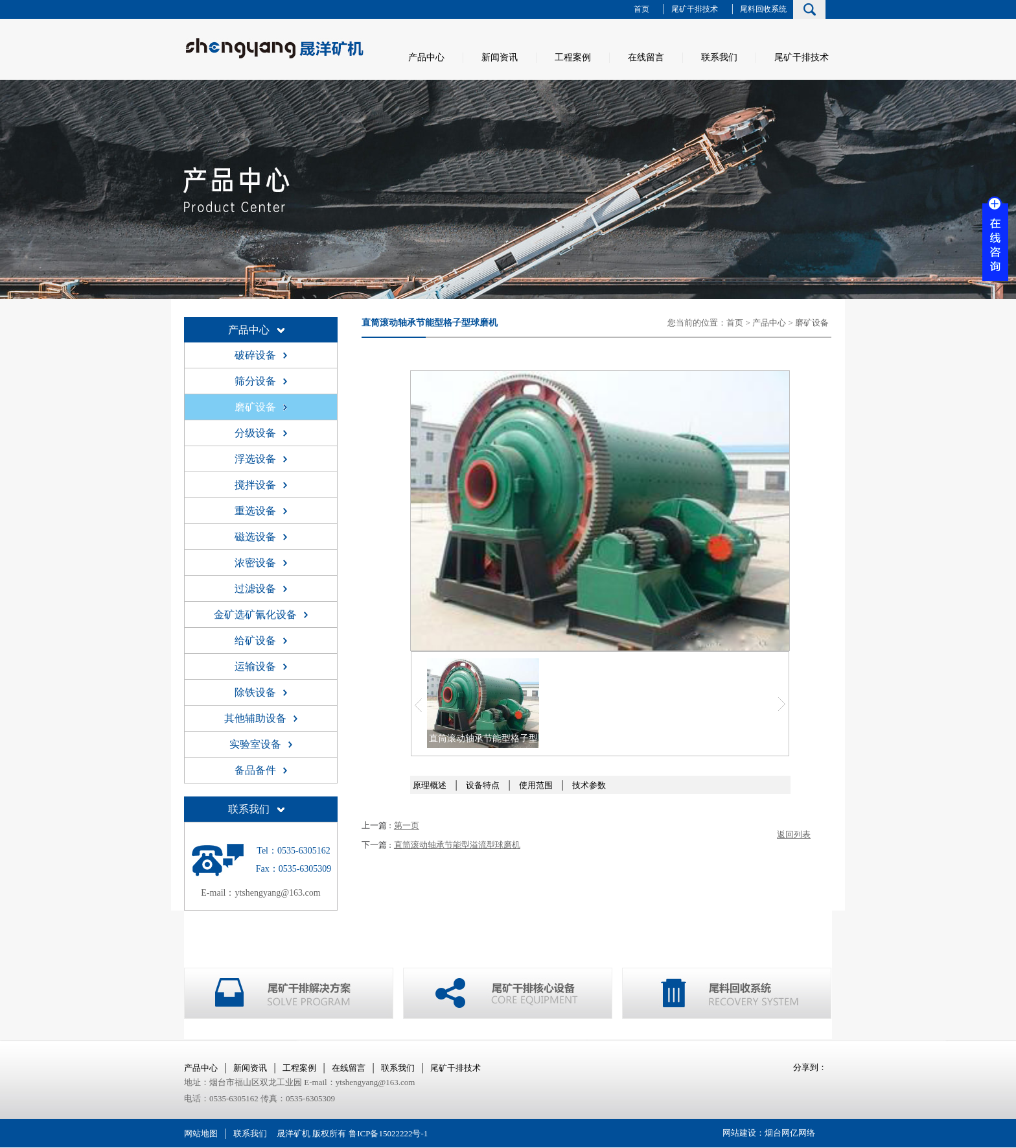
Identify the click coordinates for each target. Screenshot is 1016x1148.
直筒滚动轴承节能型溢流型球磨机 (457, 845)
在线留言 (646, 57)
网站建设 (739, 1133)
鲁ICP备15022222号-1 (388, 1133)
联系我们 (719, 57)
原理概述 (429, 785)
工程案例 (573, 57)
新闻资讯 (499, 57)
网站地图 (201, 1133)
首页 (641, 9)
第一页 (406, 825)
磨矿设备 (812, 323)
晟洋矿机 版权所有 (311, 1133)
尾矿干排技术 (694, 9)
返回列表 (794, 834)
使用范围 (536, 785)
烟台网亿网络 (790, 1133)
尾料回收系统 (763, 9)
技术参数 (589, 785)
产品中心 (426, 57)
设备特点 (483, 785)
